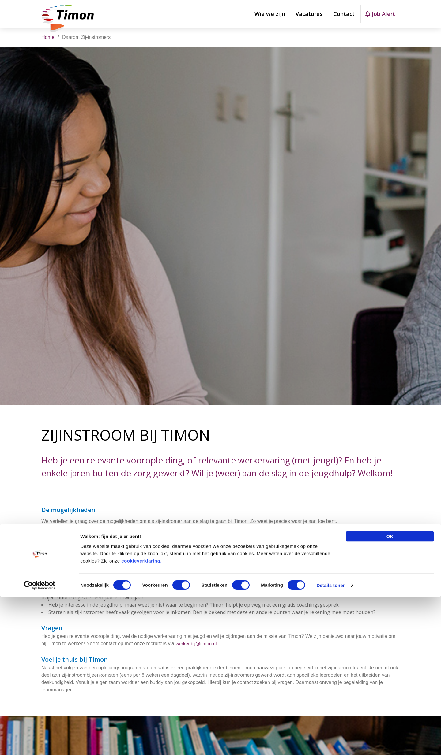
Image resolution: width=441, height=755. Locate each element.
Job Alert (380, 13)
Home (48, 37)
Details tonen (330, 743)
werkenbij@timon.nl (196, 653)
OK (390, 693)
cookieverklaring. (141, 718)
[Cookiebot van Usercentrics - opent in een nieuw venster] (39, 743)
